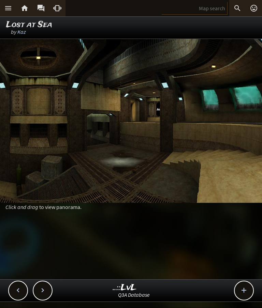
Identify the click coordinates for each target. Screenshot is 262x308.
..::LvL (124, 288)
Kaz (21, 31)
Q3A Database (134, 294)
